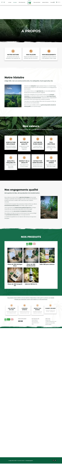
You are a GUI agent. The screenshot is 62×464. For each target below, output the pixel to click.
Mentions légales (48, 310)
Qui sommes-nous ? (35, 308)
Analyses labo (47, 306)
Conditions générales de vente (50, 307)
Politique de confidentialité (50, 308)
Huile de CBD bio (35, 306)
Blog (32, 310)
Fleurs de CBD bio (35, 307)
